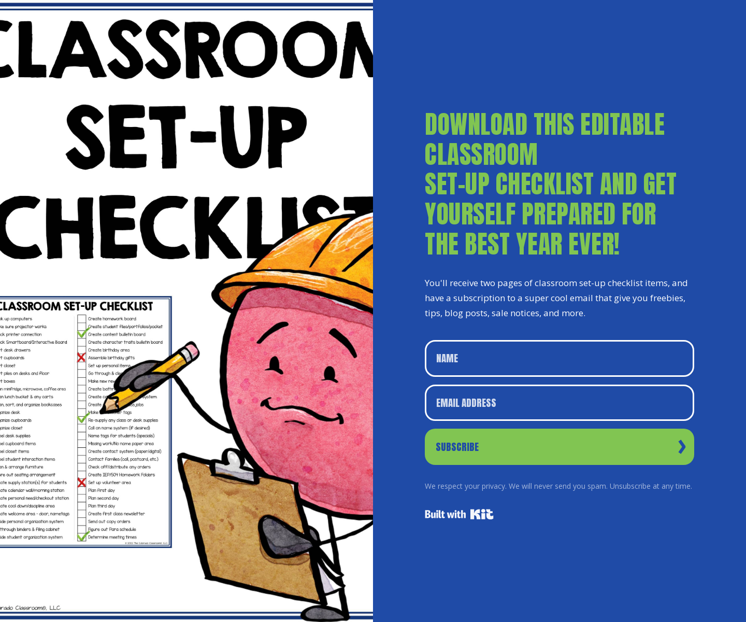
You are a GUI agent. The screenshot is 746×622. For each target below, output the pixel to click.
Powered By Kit (459, 514)
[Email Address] (559, 403)
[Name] (559, 358)
